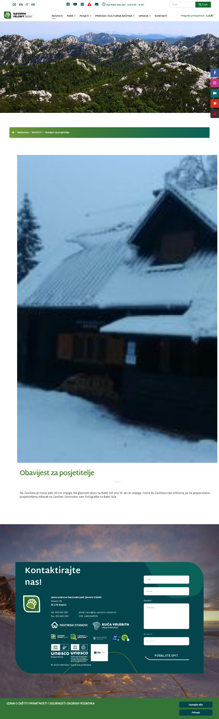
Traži (203, 4)
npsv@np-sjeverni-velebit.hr (101, 612)
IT (26, 4)
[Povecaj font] (212, 16)
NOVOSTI (57, 16)
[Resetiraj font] (209, 16)
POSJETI (84, 16)
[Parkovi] (60, 638)
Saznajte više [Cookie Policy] (196, 704)
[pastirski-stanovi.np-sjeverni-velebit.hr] (69, 625)
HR (33, 4)
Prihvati (196, 712)
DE (14, 4)
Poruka (148, 599)
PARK (70, 16)
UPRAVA (144, 16)
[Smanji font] (207, 16)
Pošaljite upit (166, 656)
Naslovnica (23, 132)
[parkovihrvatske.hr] (80, 638)
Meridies (64, 664)
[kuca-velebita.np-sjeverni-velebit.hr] (111, 626)
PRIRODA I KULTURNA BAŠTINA (113, 16)
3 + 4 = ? (148, 633)
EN (21, 4)
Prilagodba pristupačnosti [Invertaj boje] (192, 16)
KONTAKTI (161, 16)
